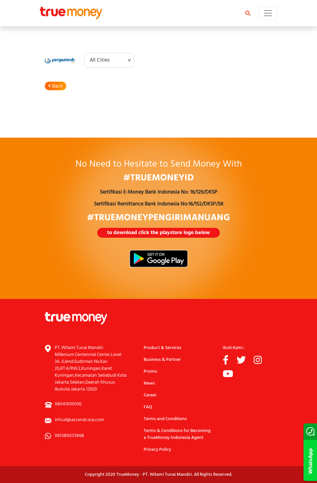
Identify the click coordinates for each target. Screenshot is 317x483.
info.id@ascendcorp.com (79, 419)
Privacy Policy (157, 449)
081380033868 (69, 435)
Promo (150, 371)
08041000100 (68, 404)
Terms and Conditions (165, 419)
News (149, 383)
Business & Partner (162, 359)
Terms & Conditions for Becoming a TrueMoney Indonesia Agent (177, 434)
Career (150, 395)
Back (55, 86)
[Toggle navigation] (268, 13)
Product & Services (162, 347)
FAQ (148, 407)
